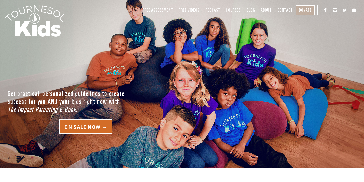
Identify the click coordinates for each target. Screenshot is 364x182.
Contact (285, 10)
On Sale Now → (85, 127)
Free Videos (189, 10)
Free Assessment (157, 10)
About (266, 10)
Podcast (212, 10)
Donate (305, 10)
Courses (233, 10)
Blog (250, 10)
